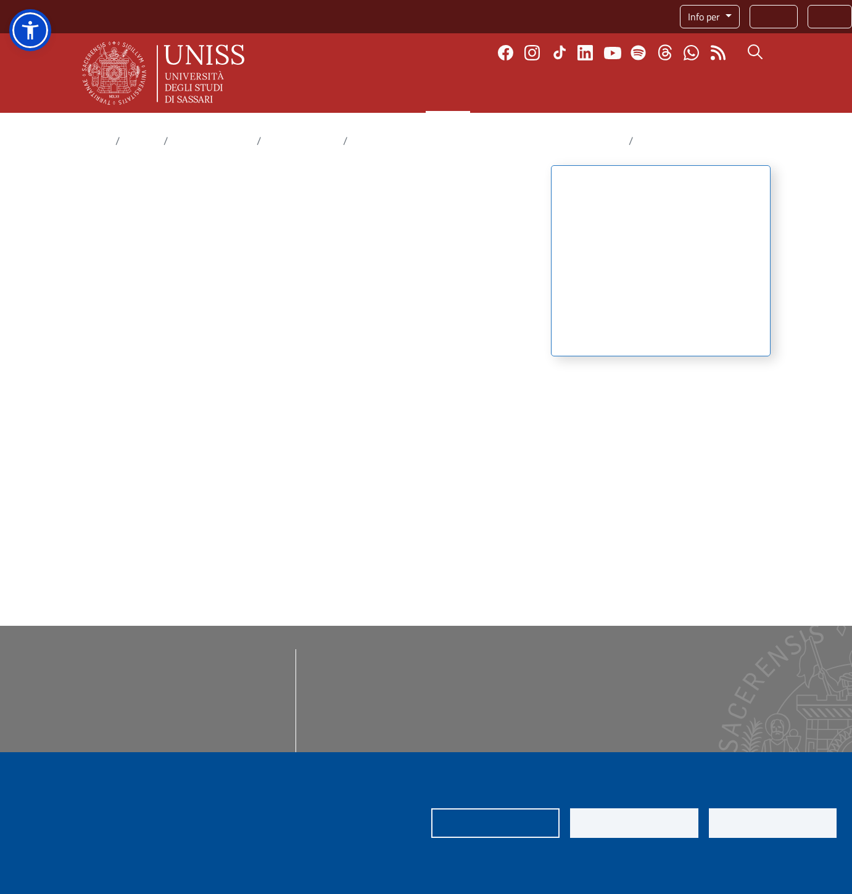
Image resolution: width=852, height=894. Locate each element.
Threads (664, 52)
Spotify (638, 52)
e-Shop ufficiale (655, 696)
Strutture (582, 254)
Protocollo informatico (362, 724)
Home (96, 141)
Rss (718, 52)
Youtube (612, 52)
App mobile (493, 696)
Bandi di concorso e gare (367, 669)
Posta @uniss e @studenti (372, 696)
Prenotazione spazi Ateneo (526, 751)
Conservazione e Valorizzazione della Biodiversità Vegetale (488, 141)
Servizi (830, 16)
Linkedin (585, 52)
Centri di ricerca (302, 141)
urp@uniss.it (131, 730)
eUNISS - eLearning (511, 683)
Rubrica (774, 16)
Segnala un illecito (660, 751)
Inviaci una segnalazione (673, 737)
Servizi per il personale (517, 737)
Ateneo (309, 92)
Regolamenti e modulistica (371, 683)
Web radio (643, 724)
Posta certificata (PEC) (362, 710)
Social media (648, 669)
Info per (705, 16)
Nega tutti (634, 823)
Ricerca (448, 92)
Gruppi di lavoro (598, 275)
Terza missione (644, 92)
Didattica (379, 92)
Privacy (35, 863)
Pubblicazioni (592, 314)
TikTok (559, 52)
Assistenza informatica (364, 751)
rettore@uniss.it (161, 701)
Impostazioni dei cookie (495, 823)
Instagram (532, 52)
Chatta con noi (691, 52)
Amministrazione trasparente (377, 656)
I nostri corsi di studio (515, 656)
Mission (579, 215)
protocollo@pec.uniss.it (152, 715)
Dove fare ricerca (212, 141)
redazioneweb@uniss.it (156, 745)
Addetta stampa (655, 656)
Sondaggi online (503, 710)
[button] (30, 30)
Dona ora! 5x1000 (507, 669)
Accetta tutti (772, 823)
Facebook (505, 52)
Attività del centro (605, 235)
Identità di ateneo (659, 683)
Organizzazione (597, 334)
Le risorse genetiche (608, 294)
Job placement (499, 724)
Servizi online (344, 737)
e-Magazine (646, 710)
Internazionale (534, 92)
